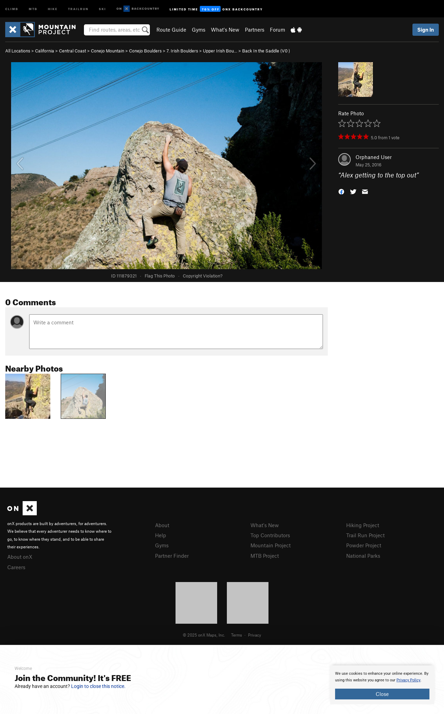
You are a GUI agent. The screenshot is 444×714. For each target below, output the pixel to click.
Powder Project (363, 545)
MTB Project (264, 556)
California (44, 50)
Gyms (198, 29)
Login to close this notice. (98, 686)
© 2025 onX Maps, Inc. (204, 634)
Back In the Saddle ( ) (266, 50)
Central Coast (72, 50)
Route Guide (171, 29)
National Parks (363, 556)
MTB (33, 8)
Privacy (254, 634)
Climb (11, 8)
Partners (254, 29)
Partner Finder (172, 556)
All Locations (17, 50)
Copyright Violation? (202, 276)
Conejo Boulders (145, 50)
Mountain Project (270, 545)
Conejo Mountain (107, 50)
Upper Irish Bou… (220, 50)
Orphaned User (374, 157)
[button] (341, 191)
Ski (102, 8)
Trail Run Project (365, 535)
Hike (53, 8)
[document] (382, 684)
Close (382, 694)
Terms (236, 634)
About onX (19, 557)
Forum (277, 29)
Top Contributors (270, 535)
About (162, 525)
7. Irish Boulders (182, 50)
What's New (225, 29)
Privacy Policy (408, 680)
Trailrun (78, 8)
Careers (16, 567)
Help (160, 535)
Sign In (425, 29)
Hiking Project (362, 525)
